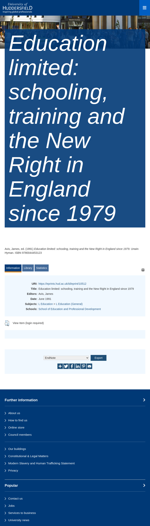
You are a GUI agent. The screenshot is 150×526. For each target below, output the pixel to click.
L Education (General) (69, 304)
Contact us (15, 498)
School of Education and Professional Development (69, 309)
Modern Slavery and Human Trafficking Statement (41, 463)
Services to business (22, 513)
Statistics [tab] (41, 268)
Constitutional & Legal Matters (28, 456)
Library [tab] (28, 268)
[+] (142, 269)
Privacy (13, 470)
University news (18, 520)
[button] (7, 323)
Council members (20, 434)
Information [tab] (13, 268)
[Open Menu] (144, 8)
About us (14, 413)
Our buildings (17, 448)
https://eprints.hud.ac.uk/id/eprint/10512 (62, 283)
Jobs (11, 505)
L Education (45, 304)
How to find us (17, 420)
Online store (16, 427)
